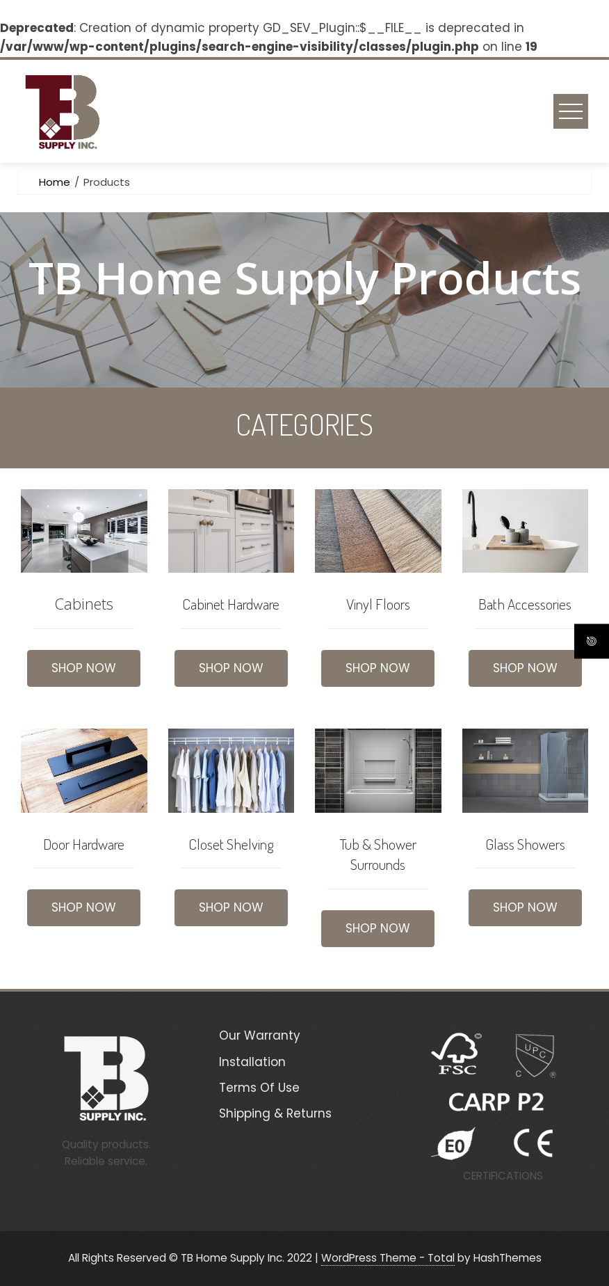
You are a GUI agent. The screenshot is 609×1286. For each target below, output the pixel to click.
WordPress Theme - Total (388, 1258)
